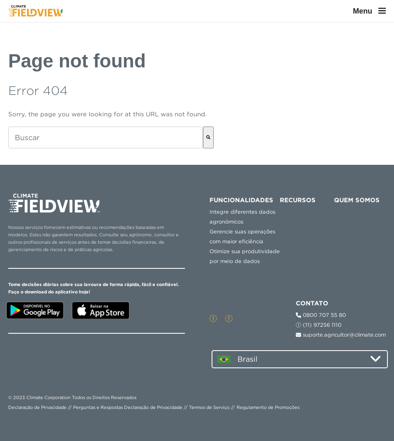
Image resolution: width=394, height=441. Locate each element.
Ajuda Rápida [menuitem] (298, 269)
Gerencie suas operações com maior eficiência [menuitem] (242, 237)
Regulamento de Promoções (268, 407)
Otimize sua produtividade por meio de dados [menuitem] (245, 256)
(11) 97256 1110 (318, 325)
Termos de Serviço (209, 407)
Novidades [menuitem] (357, 221)
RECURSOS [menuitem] (298, 200)
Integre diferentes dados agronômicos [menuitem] (242, 217)
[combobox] (105, 137)
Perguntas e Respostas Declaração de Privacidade (127, 407)
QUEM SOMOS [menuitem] (357, 200)
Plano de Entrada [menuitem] (300, 249)
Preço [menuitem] (296, 221)
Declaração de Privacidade (37, 407)
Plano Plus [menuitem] (303, 233)
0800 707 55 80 (321, 315)
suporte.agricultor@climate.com (341, 335)
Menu (369, 11)
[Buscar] (208, 137)
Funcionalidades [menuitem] (241, 200)
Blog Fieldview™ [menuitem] (357, 237)
